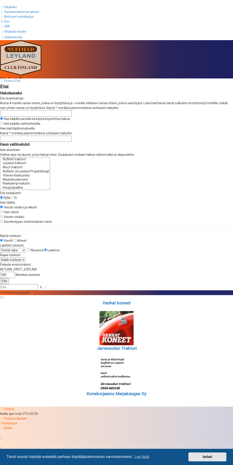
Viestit (6, 239)
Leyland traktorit (25, 162)
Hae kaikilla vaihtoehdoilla (20, 122)
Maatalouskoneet (25, 178)
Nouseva (35, 248)
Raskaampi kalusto (25, 182)
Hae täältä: (7, 201)
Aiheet (20, 239)
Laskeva (51, 248)
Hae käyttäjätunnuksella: (17, 127)
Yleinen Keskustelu (25, 174)
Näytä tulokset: (10, 234)
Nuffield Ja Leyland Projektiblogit (25, 170)
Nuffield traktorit (25, 158)
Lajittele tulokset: (12, 244)
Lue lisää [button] (141, 457)
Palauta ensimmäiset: (15, 263)
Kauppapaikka (25, 186)
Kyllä (5, 196)
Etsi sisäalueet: (10, 191)
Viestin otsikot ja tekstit (18, 206)
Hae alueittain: (10, 148)
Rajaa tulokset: (10, 253)
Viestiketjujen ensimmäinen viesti (26, 220)
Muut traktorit (25, 166)
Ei (14, 196)
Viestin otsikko (12, 215)
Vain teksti (9, 210)
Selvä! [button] (207, 457)
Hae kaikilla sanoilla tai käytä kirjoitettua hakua (35, 117)
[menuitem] (19, 11)
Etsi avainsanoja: (12, 97)
